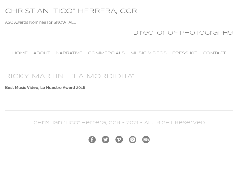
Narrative (69, 53)
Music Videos (148, 53)
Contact (214, 53)
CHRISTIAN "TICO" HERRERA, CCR (71, 11)
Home (20, 53)
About (41, 53)
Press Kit (184, 53)
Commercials (106, 53)
